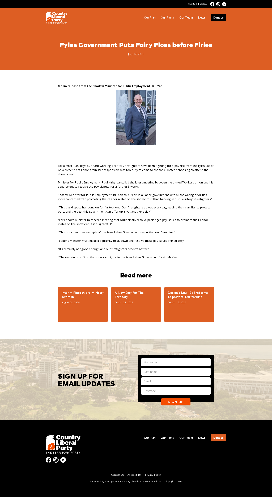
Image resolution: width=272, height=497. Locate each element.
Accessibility (134, 474)
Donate (218, 17)
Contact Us (117, 474)
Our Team (186, 17)
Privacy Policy (153, 474)
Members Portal (197, 3)
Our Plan (150, 17)
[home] (56, 17)
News (202, 17)
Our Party (167, 17)
